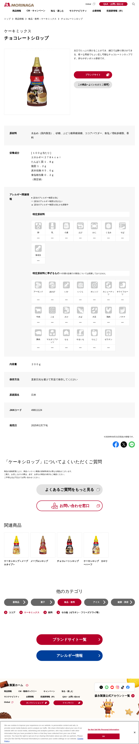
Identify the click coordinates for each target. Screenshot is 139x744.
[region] (69, 732)
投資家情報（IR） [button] (115, 11)
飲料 (50, 613)
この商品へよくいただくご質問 (94, 84)
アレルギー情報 (69, 656)
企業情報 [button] (96, 11)
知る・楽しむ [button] (57, 11)
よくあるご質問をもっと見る (73, 490)
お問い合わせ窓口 (80, 506)
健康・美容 (123, 602)
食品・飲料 (69, 602)
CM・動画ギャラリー (27, 692)
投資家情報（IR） (48, 697)
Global (90, 4)
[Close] (135, 732)
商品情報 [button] (16, 11)
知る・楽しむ (67, 692)
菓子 (43, 602)
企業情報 (30, 697)
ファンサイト (22, 710)
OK (103, 736)
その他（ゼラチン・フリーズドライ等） (80, 613)
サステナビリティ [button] (78, 11)
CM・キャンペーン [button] (36, 11)
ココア (12, 613)
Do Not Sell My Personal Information (103, 729)
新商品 (16, 602)
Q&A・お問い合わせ (113, 4)
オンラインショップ (36, 703)
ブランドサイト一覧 (69, 640)
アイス (96, 602)
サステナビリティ (11, 697)
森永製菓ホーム (13, 685)
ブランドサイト (99, 75)
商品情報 (8, 692)
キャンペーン (49, 692)
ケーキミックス (31, 613)
